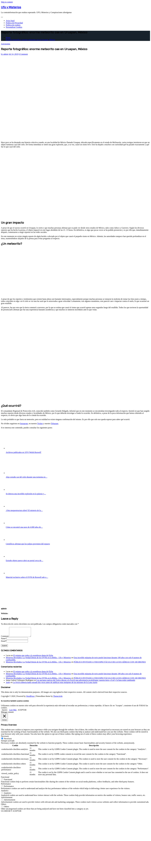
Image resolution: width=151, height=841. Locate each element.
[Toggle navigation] (2, 17)
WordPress (30, 698)
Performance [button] (6, 786)
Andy (8, 684)
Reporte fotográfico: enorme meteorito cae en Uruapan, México (30, 40)
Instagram (24, 423)
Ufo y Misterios (11, 7)
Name (4, 640)
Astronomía (5, 44)
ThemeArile (57, 698)
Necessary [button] (5, 738)
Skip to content (7, 2)
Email (4, 643)
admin (4, 54)
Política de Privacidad (14, 23)
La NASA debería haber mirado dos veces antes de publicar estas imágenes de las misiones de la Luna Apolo (55, 684)
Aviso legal (10, 21)
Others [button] (3, 806)
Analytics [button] (4, 792)
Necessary (8, 740)
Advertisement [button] (6, 799)
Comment (5, 638)
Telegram (54, 423)
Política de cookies (13, 25)
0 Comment (23, 54)
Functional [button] (5, 779)
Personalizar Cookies (14, 27)
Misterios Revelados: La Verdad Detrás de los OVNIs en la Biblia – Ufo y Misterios (38, 659)
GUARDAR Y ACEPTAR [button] (11, 813)
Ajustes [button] (4, 712)
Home (8, 38)
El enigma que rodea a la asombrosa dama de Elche (33, 657)
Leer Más (13, 712)
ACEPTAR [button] (22, 712)
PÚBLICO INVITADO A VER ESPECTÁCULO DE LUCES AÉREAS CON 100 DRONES (110, 664)
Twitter (40, 423)
